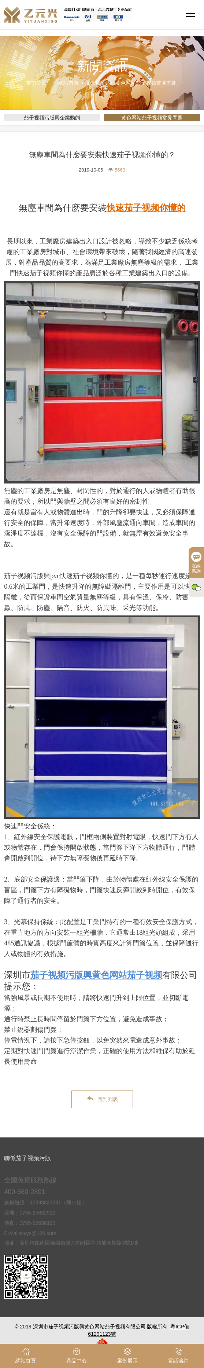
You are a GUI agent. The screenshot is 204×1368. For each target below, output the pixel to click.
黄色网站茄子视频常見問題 (146, 83)
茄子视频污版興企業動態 (52, 118)
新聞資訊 (97, 83)
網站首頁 (68, 83)
